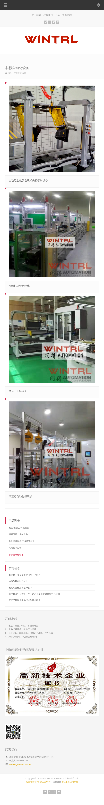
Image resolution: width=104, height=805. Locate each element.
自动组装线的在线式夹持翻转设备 (28, 180)
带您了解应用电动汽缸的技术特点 (25, 600)
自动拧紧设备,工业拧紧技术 (22, 541)
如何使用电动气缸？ (18, 581)
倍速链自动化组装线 (20, 496)
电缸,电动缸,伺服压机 (19, 527)
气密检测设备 (15, 548)
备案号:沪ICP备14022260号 (38, 782)
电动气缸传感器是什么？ (20, 587)
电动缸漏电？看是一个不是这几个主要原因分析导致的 (34, 594)
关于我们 (36, 15)
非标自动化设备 (16, 555)
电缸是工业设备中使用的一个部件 (25, 575)
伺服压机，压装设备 (18, 534)
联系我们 (48, 15)
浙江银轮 (65, 782)
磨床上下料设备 (18, 391)
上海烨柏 (74, 782)
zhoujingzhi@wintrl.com (20, 764)
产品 (57, 15)
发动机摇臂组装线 (19, 285)
